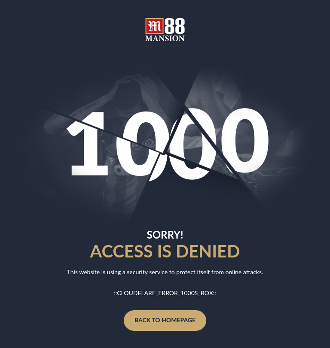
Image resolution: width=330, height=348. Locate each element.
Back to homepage (165, 320)
